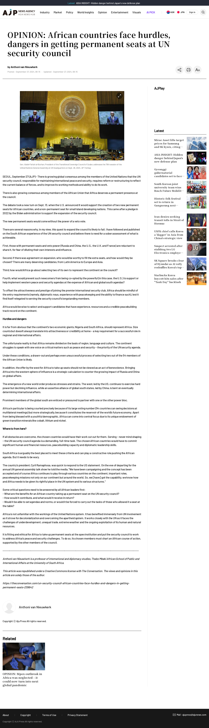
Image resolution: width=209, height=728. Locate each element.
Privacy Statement (78, 715)
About (6, 715)
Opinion (102, 12)
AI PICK (151, 12)
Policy (69, 12)
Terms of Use (49, 715)
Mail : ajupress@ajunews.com (191, 714)
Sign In (192, 12)
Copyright (25, 715)
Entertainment (119, 12)
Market (58, 12)
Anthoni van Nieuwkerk (35, 607)
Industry (45, 12)
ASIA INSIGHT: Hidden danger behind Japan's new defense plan (108, 3)
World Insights (85, 12)
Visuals (136, 12)
